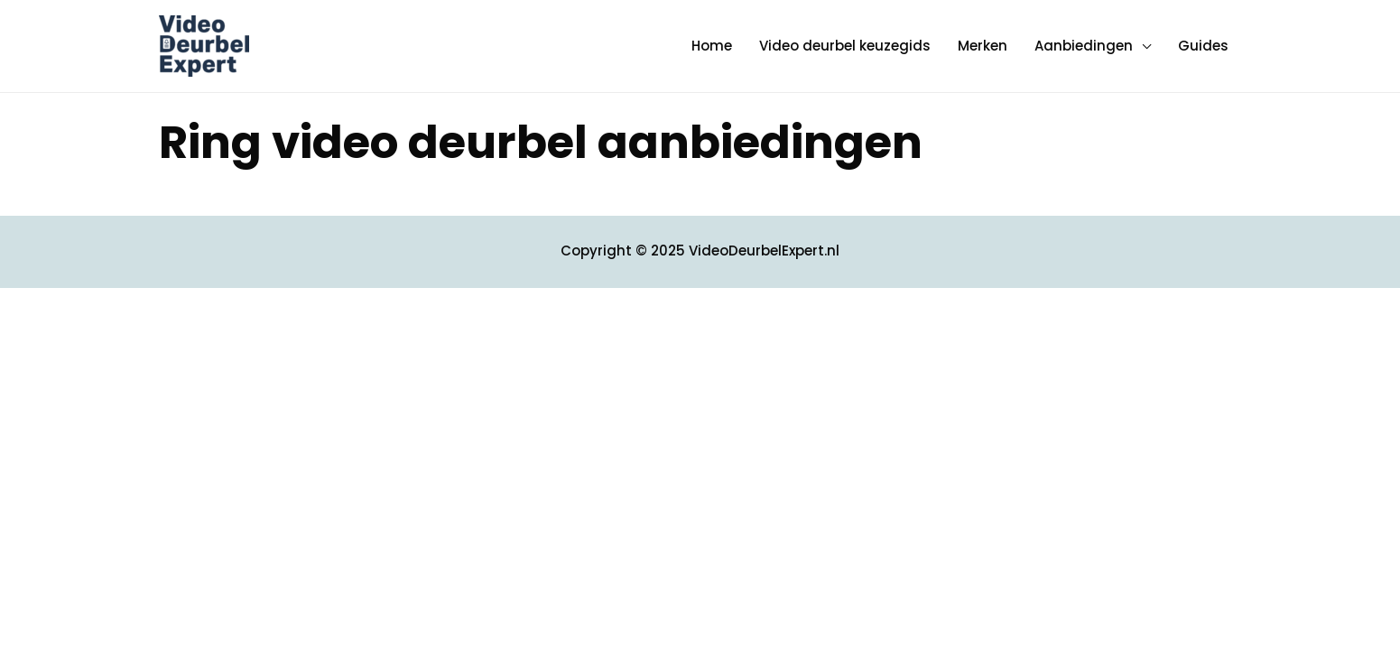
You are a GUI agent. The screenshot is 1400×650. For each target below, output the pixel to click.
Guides (1203, 45)
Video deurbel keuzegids (845, 45)
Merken (982, 45)
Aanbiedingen (1083, 45)
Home (711, 45)
